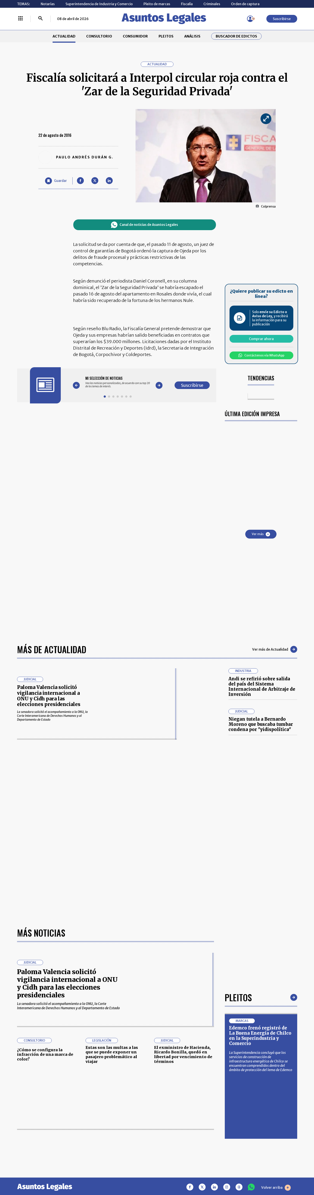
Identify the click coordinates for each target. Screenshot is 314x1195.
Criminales (211, 4)
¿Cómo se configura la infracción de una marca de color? (45, 1054)
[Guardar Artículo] (56, 180)
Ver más (261, 534)
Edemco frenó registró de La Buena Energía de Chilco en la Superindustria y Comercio (260, 1035)
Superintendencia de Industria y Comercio (99, 4)
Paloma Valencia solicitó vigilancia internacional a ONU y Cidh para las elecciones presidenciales (48, 695)
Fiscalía (187, 4)
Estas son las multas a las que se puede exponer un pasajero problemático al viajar (112, 1054)
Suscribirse (282, 19)
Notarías (48, 4)
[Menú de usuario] (250, 19)
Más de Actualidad (51, 649)
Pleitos (238, 997)
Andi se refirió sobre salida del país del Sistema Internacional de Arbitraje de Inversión (261, 686)
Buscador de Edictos (236, 36)
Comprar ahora (261, 339)
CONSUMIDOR (135, 36)
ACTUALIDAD (64, 36)
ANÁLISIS (192, 36)
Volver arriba (276, 1188)
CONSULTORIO (99, 36)
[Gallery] (117, 382)
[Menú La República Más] (20, 19)
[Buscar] (40, 19)
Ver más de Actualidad (274, 649)
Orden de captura (245, 4)
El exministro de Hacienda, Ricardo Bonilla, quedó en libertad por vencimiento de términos (183, 1054)
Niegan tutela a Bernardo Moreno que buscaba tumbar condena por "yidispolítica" (260, 724)
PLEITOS (166, 36)
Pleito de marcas (157, 4)
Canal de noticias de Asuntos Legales (144, 225)
